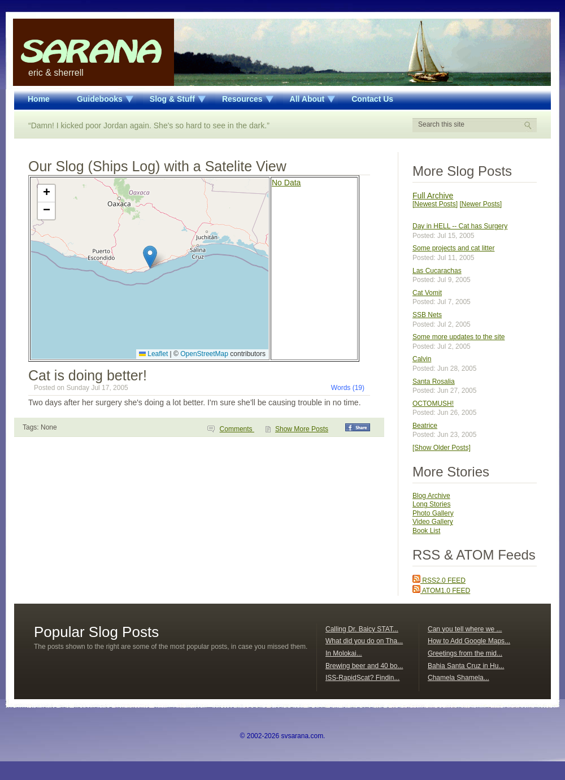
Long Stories (431, 504)
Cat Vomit (427, 293)
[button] (150, 256)
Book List (426, 531)
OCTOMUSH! (433, 404)
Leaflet (153, 354)
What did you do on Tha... (364, 641)
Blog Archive (431, 496)
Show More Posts (301, 429)
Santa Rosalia (433, 381)
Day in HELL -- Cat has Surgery (459, 226)
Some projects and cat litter (453, 248)
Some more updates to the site (458, 337)
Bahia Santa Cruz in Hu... (466, 666)
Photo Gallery (433, 513)
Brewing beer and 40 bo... (364, 666)
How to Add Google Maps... (469, 641)
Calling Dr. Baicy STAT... (361, 629)
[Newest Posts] (435, 204)
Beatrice (424, 426)
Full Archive (432, 195)
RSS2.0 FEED (439, 580)
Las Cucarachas (437, 271)
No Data (286, 182)
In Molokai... (343, 653)
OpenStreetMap (204, 354)
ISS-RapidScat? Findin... (362, 678)
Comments (237, 429)
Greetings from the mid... (465, 653)
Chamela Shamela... (458, 678)
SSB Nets (427, 315)
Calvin (421, 359)
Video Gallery (432, 522)
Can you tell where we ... (465, 629)
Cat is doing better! (87, 375)
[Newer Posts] (480, 204)
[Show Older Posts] (441, 448)
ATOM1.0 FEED (441, 591)
